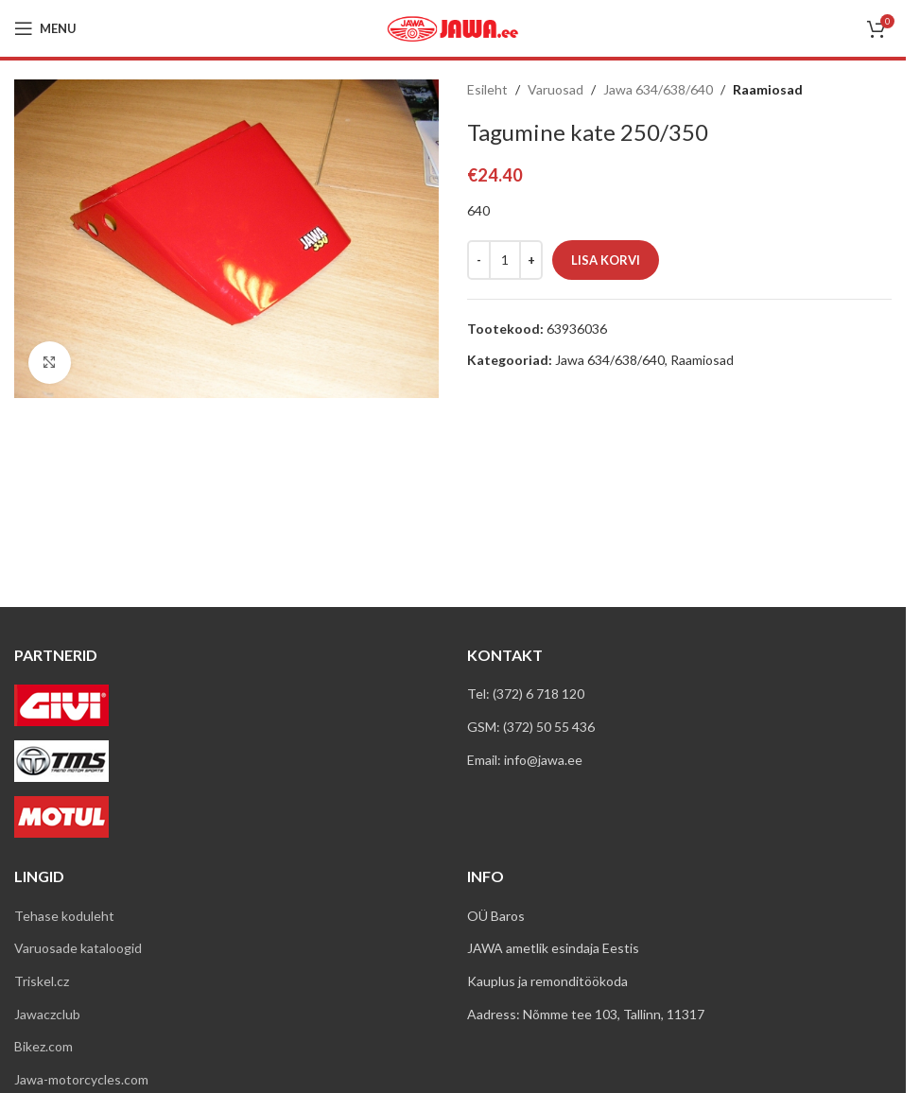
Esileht (487, 89)
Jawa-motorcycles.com (81, 1079)
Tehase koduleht (64, 916)
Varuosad (555, 89)
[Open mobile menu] (45, 28)
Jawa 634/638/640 (658, 89)
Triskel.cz (41, 981)
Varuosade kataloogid (78, 948)
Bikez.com (43, 1046)
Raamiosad (768, 89)
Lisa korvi (605, 260)
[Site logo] (453, 27)
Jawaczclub (47, 1014)
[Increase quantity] (531, 260)
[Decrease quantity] (479, 260)
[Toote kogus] (505, 260)
